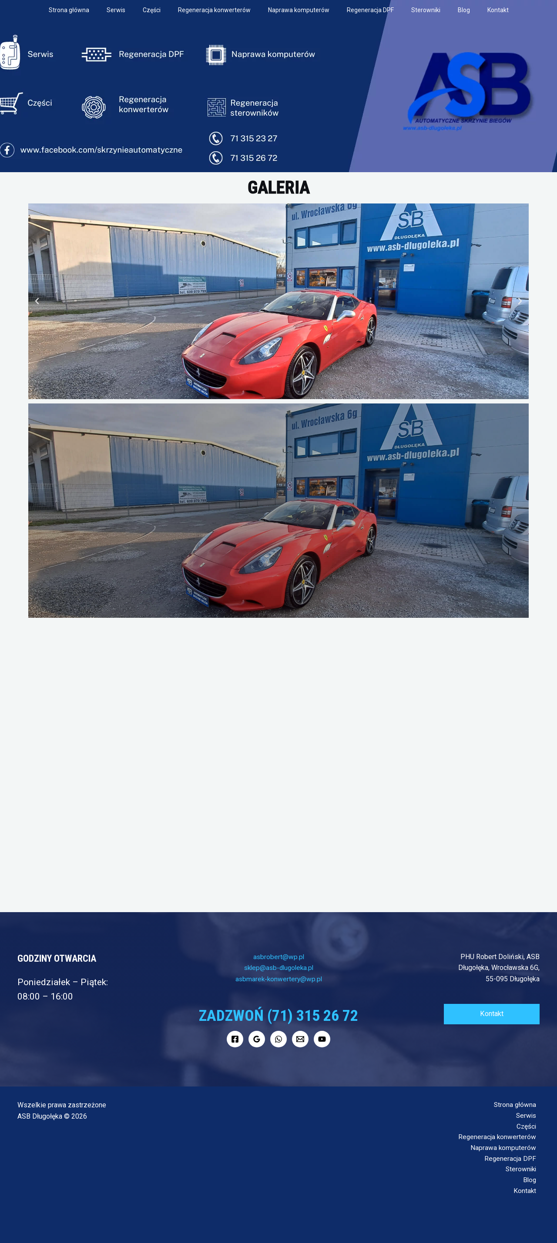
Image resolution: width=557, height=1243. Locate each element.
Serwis (116, 10)
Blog (464, 10)
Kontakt (498, 10)
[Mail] (300, 1039)
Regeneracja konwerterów (214, 10)
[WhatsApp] (278, 1039)
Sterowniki (425, 10)
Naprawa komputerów (298, 10)
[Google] (256, 1039)
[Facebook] (235, 1039)
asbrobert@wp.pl (279, 957)
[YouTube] (322, 1039)
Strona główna (69, 10)
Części (152, 10)
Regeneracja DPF (370, 10)
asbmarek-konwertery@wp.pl (278, 979)
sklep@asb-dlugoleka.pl (278, 967)
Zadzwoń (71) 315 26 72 (278, 1015)
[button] (37, 301)
